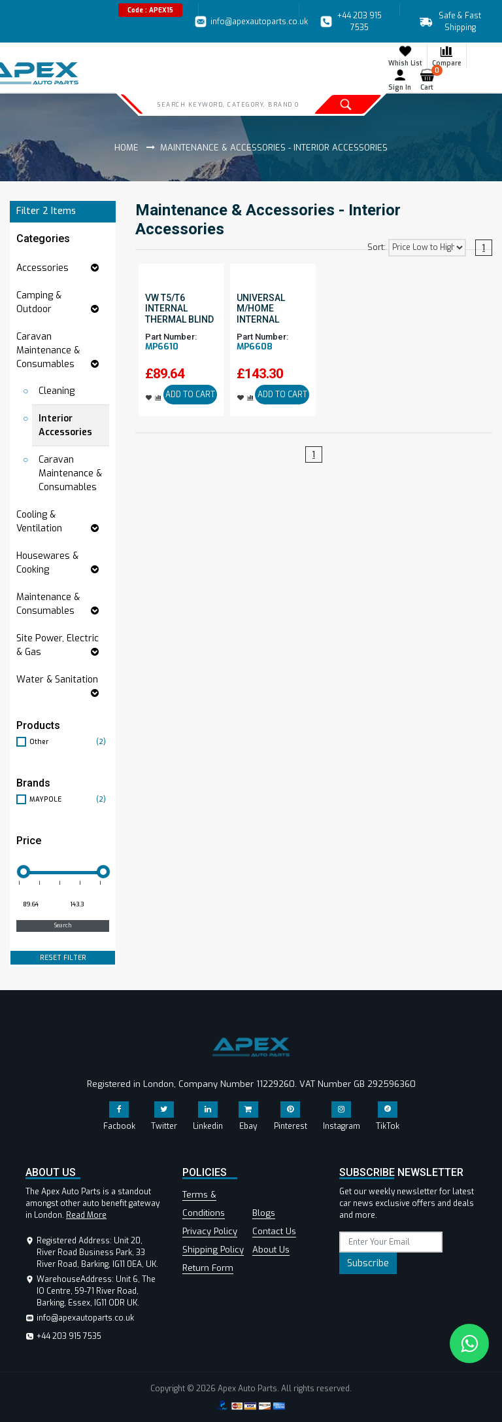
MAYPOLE (69, 799)
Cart (429, 80)
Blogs (263, 1212)
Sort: (376, 247)
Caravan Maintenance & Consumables (70, 473)
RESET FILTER (63, 957)
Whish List (405, 55)
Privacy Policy (209, 1231)
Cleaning (57, 391)
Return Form (207, 1267)
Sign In (399, 80)
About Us (271, 1249)
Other (69, 742)
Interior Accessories (65, 425)
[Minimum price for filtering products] (38, 905)
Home (126, 147)
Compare (446, 55)
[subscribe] (391, 1242)
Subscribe (368, 1263)
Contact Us (274, 1231)
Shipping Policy (213, 1249)
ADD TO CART (190, 394)
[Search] (228, 104)
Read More (86, 1215)
